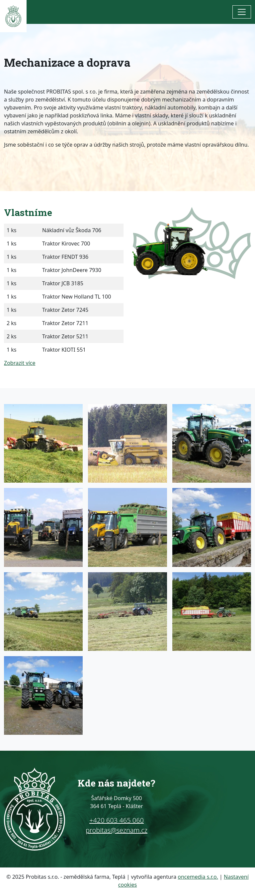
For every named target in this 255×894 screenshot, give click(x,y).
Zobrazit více (19, 363)
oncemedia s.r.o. (198, 876)
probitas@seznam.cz (116, 830)
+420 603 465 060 (116, 820)
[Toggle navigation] (241, 12)
